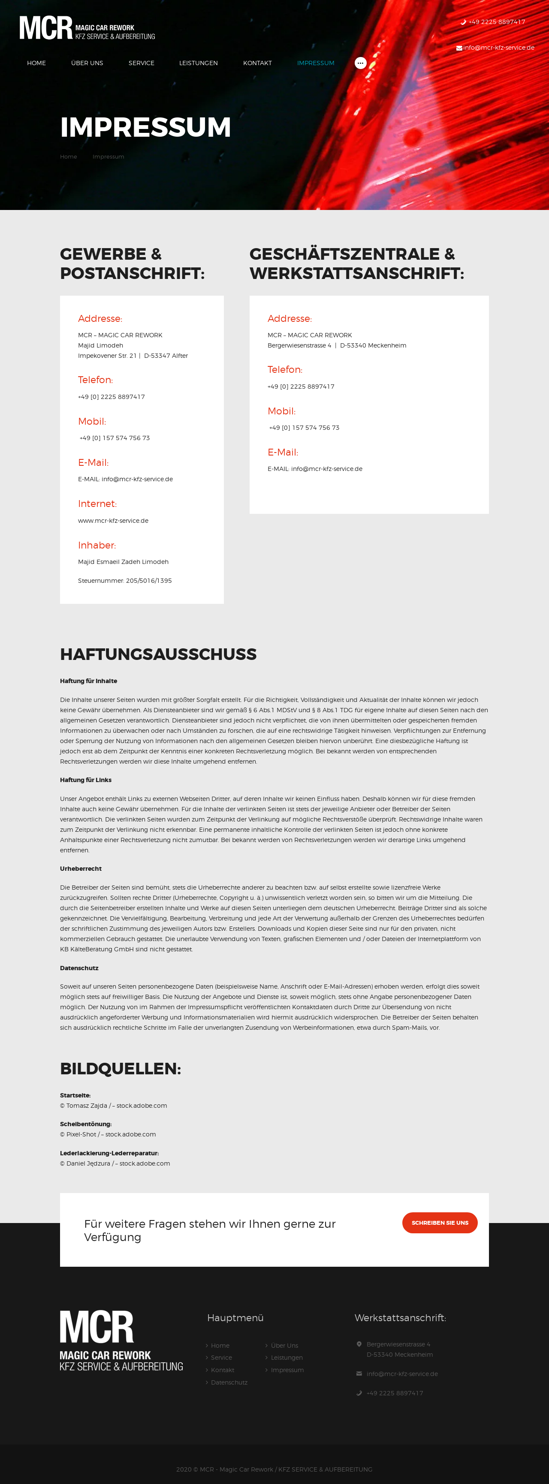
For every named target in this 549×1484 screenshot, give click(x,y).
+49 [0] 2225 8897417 (111, 386)
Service (221, 1346)
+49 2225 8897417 (395, 1382)
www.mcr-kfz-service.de (113, 509)
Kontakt (222, 1358)
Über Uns (284, 1334)
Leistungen (287, 1346)
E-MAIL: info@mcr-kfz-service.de (125, 468)
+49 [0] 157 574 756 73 (114, 427)
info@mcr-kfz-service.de (402, 1363)
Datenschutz (229, 1370)
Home (68, 146)
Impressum (287, 1358)
